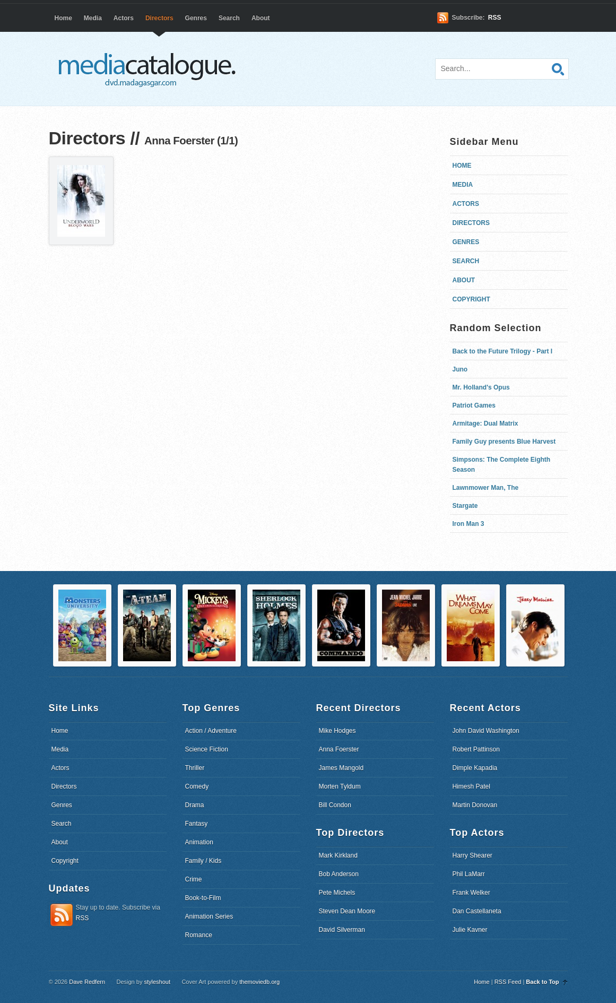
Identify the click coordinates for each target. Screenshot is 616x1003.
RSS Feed (508, 982)
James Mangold (341, 768)
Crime (193, 879)
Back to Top (542, 982)
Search (229, 18)
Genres (196, 18)
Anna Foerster (339, 749)
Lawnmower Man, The (486, 487)
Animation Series (209, 916)
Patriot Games (474, 405)
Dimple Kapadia (475, 768)
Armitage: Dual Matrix (485, 423)
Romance (198, 935)
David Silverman (342, 929)
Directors (159, 18)
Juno (460, 369)
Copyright (471, 299)
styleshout (157, 982)
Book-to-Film (203, 898)
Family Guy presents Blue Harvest (504, 441)
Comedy (197, 786)
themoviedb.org (259, 982)
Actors (124, 18)
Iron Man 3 (468, 524)
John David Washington (486, 730)
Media (93, 18)
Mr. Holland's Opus (481, 387)
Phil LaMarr (469, 874)
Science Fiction (206, 749)
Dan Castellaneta (477, 911)
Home (63, 18)
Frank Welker (471, 892)
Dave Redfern (87, 982)
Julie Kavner (470, 929)
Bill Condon (335, 805)
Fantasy (196, 823)
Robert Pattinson (476, 749)
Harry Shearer (472, 855)
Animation (199, 842)
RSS (494, 17)
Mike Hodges (337, 730)
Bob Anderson (339, 874)
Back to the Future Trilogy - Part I (503, 351)
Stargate (465, 505)
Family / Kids (203, 860)
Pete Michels (337, 892)
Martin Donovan (475, 805)
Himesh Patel (471, 786)
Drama (194, 805)
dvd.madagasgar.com (149, 69)
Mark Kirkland (338, 855)
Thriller (195, 768)
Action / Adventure (211, 730)
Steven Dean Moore (347, 911)
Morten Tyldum (340, 786)
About (260, 18)
